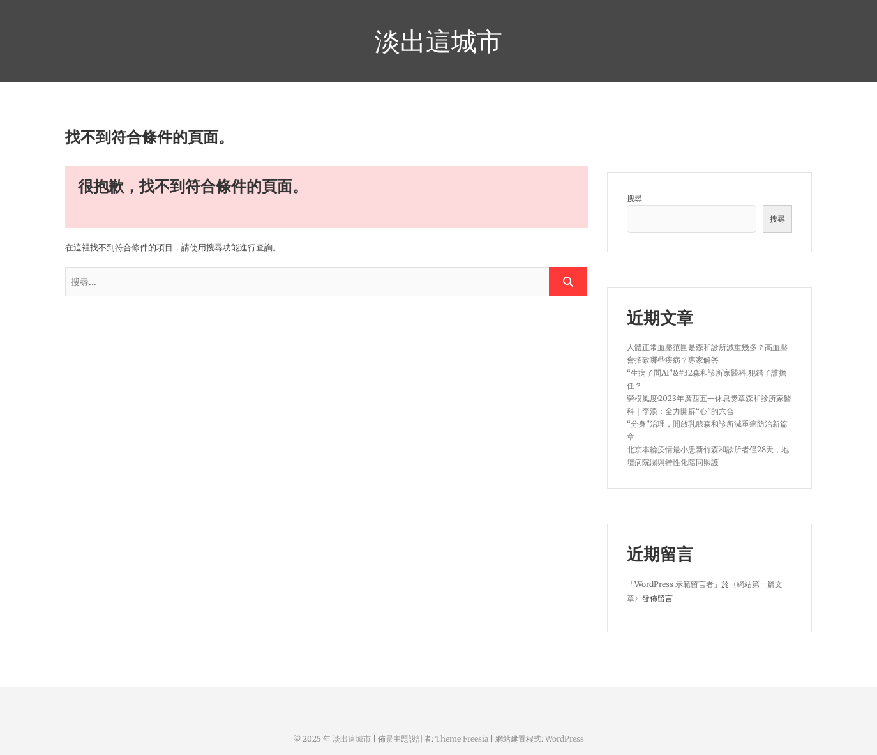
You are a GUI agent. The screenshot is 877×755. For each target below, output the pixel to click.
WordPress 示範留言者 (674, 584)
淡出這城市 (438, 41)
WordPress (564, 739)
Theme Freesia (461, 739)
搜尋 (634, 198)
